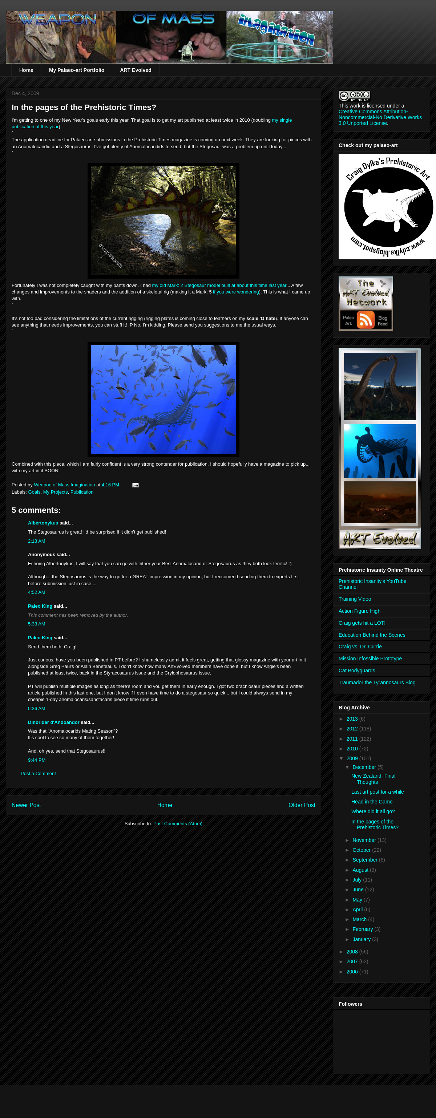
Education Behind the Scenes (372, 635)
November (364, 840)
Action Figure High (359, 611)
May (357, 900)
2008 (353, 952)
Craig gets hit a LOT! (362, 623)
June (358, 889)
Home (26, 70)
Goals (34, 492)
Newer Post (26, 805)
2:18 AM (36, 541)
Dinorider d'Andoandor (54, 722)
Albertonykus (43, 523)
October (362, 850)
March (360, 919)
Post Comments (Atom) (177, 823)
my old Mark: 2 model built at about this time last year (219, 285)
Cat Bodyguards (357, 670)
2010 (353, 749)
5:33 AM (36, 624)
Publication (82, 492)
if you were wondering (236, 292)
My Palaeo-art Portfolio (76, 70)
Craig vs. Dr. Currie (360, 646)
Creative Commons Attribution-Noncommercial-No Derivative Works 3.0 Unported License (380, 117)
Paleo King (40, 606)
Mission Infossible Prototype (370, 658)
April (358, 909)
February (363, 929)
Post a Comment (38, 773)
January (362, 939)
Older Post (301, 805)
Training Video (355, 599)
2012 (353, 729)
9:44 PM (36, 760)
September (365, 860)
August (361, 870)
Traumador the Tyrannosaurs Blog (377, 682)
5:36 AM (36, 708)
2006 (353, 972)
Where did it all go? (373, 811)
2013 (353, 719)
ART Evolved (135, 70)
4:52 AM (36, 592)
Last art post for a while (377, 792)
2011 (353, 739)
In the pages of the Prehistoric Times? (375, 825)
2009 (353, 758)
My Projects (55, 492)
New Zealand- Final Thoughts (373, 779)
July (357, 880)
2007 (353, 961)
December (364, 767)
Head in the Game (372, 802)
